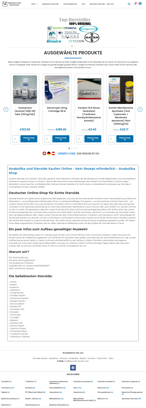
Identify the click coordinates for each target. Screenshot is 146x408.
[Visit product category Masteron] (109, 398)
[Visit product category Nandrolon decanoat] (12, 398)
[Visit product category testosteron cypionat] (133, 381)
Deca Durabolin (17, 304)
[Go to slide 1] (69, 148)
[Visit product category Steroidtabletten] (61, 388)
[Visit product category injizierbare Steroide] (133, 398)
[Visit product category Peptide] (12, 392)
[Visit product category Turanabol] (12, 381)
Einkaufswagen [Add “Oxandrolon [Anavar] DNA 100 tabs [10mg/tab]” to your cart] (28, 139)
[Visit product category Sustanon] (36, 388)
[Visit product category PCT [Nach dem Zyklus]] (36, 392)
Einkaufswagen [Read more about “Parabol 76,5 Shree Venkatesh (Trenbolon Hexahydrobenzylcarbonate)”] (92, 139)
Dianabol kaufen (17, 301)
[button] (129, 4)
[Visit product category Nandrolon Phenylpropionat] (133, 393)
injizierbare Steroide (50, 4)
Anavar (13, 282)
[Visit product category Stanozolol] (109, 388)
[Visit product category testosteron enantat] (109, 381)
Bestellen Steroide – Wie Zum (102, 4)
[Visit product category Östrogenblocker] (109, 392)
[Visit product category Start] (85, 388)
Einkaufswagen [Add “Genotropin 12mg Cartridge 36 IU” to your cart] (60, 139)
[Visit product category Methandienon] (61, 398)
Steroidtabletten (70, 4)
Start (34, 4)
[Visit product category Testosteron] (12, 388)
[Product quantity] (16, 138)
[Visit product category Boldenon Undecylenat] (61, 405)
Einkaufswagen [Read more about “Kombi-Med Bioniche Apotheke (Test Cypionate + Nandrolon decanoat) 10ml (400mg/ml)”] (124, 139)
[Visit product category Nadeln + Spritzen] (36, 398)
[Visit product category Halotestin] (12, 405)
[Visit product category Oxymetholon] (61, 392)
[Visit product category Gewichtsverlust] (36, 405)
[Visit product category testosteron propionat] (85, 381)
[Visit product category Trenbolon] (36, 381)
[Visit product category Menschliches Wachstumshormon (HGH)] (85, 399)
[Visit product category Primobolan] (133, 388)
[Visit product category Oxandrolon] (85, 392)
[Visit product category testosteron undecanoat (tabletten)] (61, 382)
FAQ (83, 4)
